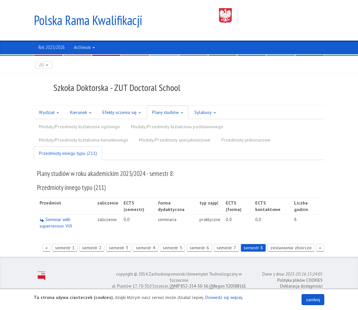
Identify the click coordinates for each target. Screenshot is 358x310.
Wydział (49, 112)
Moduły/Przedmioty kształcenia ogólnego (79, 127)
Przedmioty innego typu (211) (68, 153)
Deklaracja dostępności (301, 286)
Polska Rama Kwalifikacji (88, 20)
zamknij (313, 300)
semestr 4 (145, 248)
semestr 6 (199, 248)
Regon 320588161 (227, 286)
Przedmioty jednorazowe (245, 140)
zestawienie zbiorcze (291, 248)
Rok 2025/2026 (51, 47)
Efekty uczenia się (121, 112)
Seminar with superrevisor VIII (56, 223)
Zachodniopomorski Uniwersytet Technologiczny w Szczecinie (271, 15)
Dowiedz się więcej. (224, 297)
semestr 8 (253, 248)
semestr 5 (172, 248)
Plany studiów (167, 112)
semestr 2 (91, 248)
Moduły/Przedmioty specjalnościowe (174, 140)
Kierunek (80, 112)
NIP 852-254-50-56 (189, 286)
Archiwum (84, 47)
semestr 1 (65, 248)
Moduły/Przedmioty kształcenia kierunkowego (83, 140)
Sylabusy (205, 112)
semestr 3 (118, 248)
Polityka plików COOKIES (300, 280)
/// (43, 65)
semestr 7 (226, 248)
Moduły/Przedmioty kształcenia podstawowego (177, 127)
